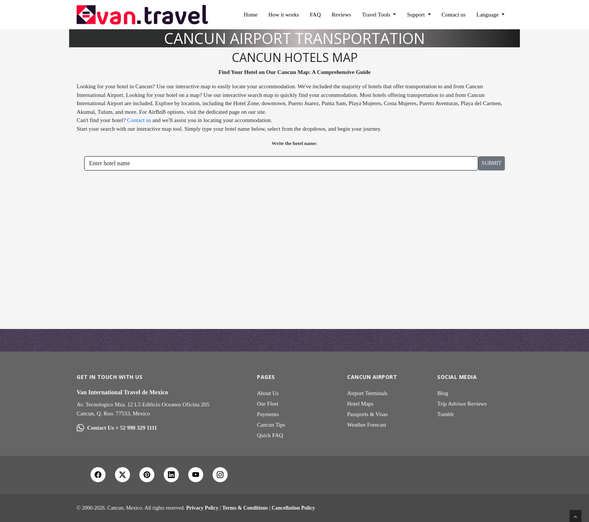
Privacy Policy (202, 508)
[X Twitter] (122, 474)
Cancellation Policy (293, 508)
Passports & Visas (367, 414)
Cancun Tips (271, 425)
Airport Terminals (367, 393)
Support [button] (416, 15)
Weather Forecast (366, 425)
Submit (491, 163)
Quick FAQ (270, 435)
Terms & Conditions (245, 508)
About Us (268, 393)
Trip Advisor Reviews (462, 404)
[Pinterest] (146, 474)
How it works (283, 15)
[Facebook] (98, 474)
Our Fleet (267, 404)
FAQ (315, 15)
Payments (268, 414)
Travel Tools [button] (377, 15)
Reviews (341, 15)
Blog (442, 393)
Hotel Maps (360, 404)
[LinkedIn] (171, 474)
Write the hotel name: (294, 143)
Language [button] (488, 15)
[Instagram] (220, 474)
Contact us (454, 15)
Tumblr (445, 414)
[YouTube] (195, 474)
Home (251, 15)
